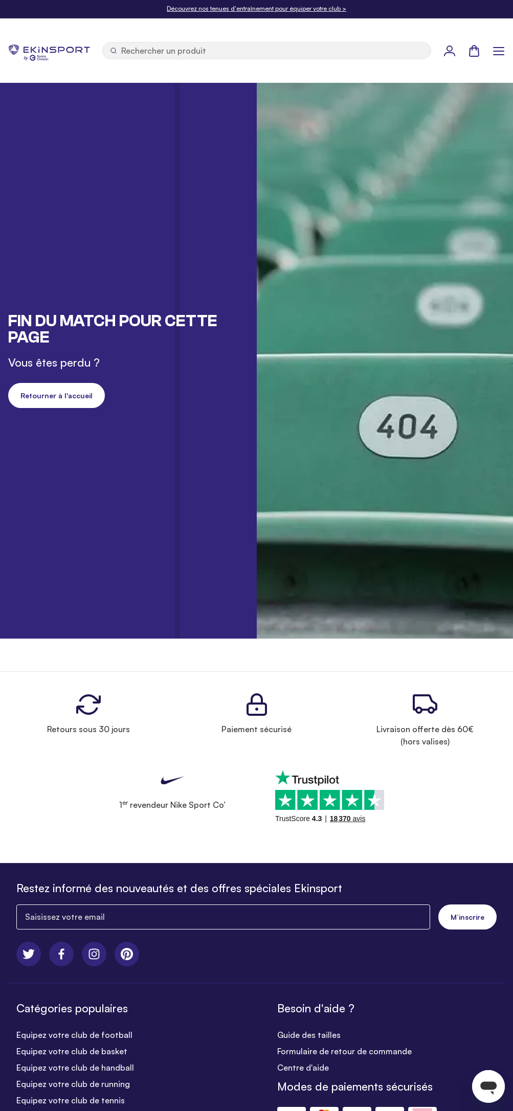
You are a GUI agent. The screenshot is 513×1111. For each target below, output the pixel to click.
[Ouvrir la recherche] (266, 50)
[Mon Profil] (449, 50)
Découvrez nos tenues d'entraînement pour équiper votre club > (256, 8)
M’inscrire (467, 917)
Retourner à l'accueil (56, 395)
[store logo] (49, 50)
